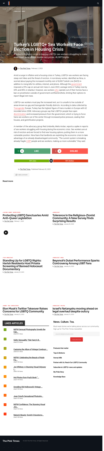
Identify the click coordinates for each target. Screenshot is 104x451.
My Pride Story (58, 372)
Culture (5, 212)
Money (11, 9)
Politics (63, 305)
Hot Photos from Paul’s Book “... (26, 377)
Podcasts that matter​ (60, 348)
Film (4, 257)
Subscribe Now (76, 340)
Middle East (56, 212)
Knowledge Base (59, 376)
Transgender (19, 108)
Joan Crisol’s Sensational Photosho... (28, 396)
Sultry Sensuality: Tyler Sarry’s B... (27, 340)
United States (16, 212)
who (56, 90)
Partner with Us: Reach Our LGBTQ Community (70, 362)
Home (4, 9)
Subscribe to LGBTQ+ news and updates (67, 367)
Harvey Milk (57, 358)
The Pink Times (11, 440)
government (76, 84)
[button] (4, 3)
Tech (9, 305)
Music (62, 257)
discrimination (20, 114)
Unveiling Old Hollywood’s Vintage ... (28, 387)
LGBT (28, 141)
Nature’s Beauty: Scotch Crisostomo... (29, 415)
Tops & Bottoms (59, 353)
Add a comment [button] (22, 175)
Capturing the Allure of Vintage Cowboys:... (31, 349)
